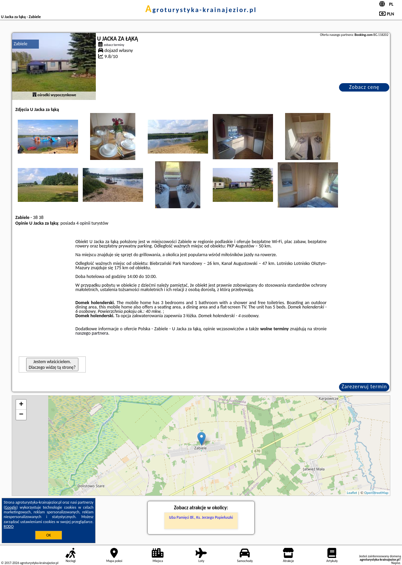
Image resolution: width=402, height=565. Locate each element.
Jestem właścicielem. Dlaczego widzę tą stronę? (52, 364)
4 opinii (83, 223)
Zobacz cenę (364, 87)
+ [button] (21, 405)
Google (11, 507)
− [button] (21, 415)
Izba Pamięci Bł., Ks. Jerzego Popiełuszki (201, 517)
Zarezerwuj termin (364, 386)
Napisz (395, 563)
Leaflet (352, 493)
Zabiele (20, 44)
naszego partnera (91, 333)
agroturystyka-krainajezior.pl (201, 10)
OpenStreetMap (376, 493)
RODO (9, 526)
